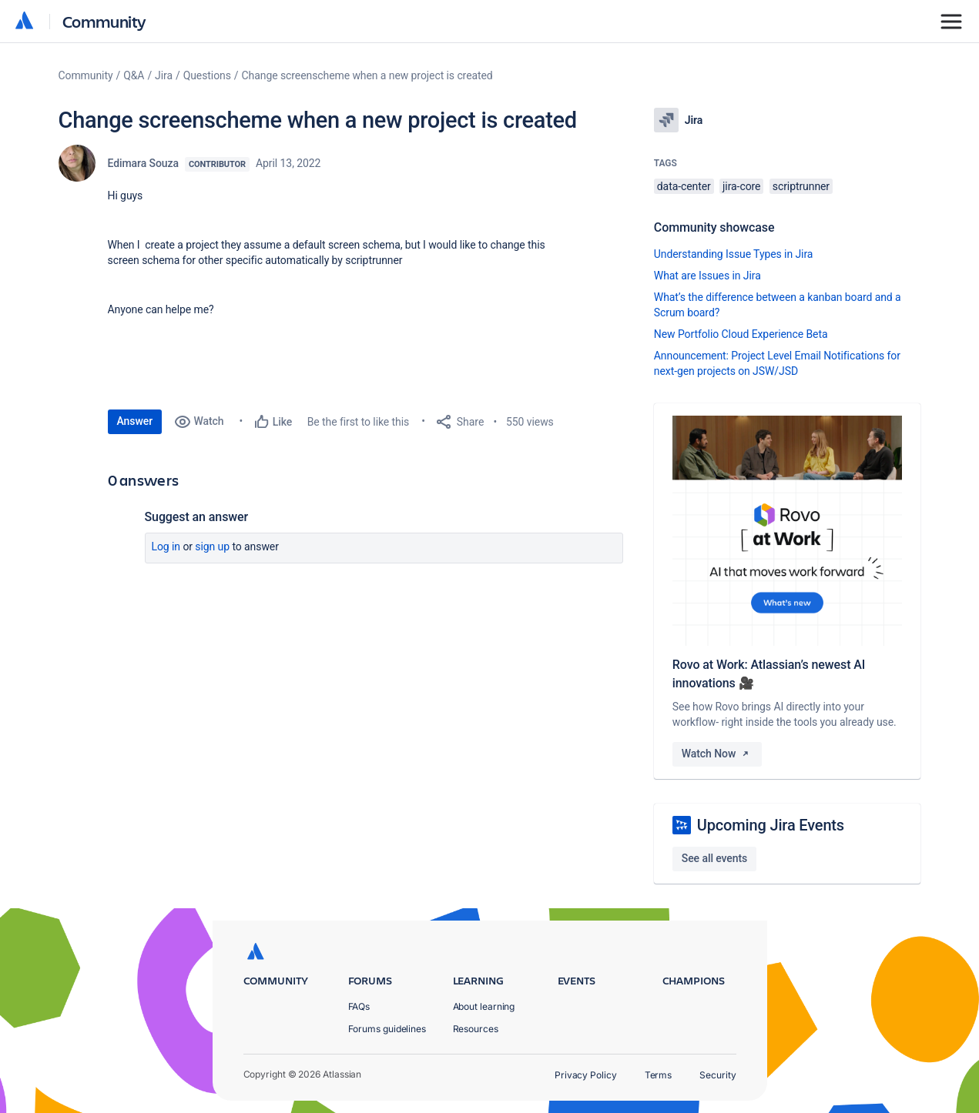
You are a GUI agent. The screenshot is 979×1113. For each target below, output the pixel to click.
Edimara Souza (143, 163)
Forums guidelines (387, 1028)
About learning (484, 1006)
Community (104, 21)
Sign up (212, 546)
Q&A (133, 75)
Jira (164, 75)
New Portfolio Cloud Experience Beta (741, 334)
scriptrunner (801, 186)
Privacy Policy (586, 1075)
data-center (684, 186)
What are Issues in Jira (707, 275)
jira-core (741, 186)
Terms (658, 1075)
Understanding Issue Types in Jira (733, 254)
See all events (714, 858)
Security (717, 1075)
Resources (475, 1028)
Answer (135, 421)
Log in (166, 546)
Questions (207, 75)
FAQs (359, 1006)
